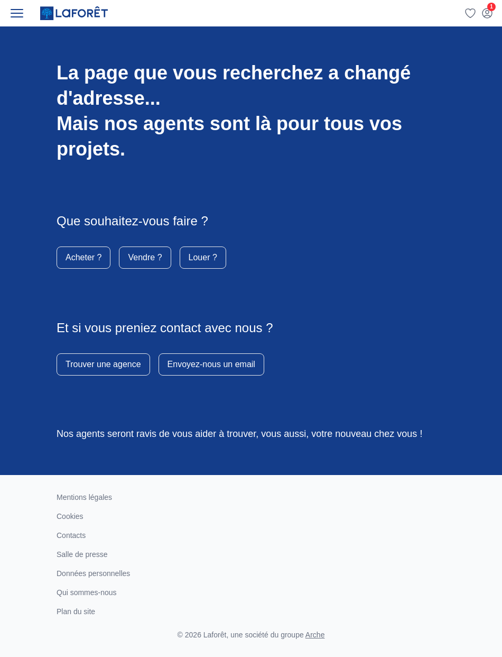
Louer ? (203, 257)
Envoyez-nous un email (211, 364)
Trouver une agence (103, 364)
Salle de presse (82, 554)
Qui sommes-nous (87, 592)
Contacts (71, 535)
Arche (315, 635)
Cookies (70, 516)
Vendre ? (145, 257)
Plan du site (76, 611)
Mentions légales (84, 497)
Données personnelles (93, 573)
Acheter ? (83, 257)
